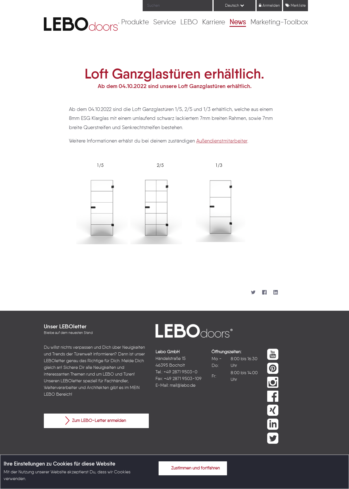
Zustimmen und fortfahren (192, 468)
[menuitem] (135, 22)
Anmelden (269, 5)
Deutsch (234, 5)
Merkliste (295, 5)
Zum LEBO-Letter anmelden (95, 420)
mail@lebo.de (182, 385)
